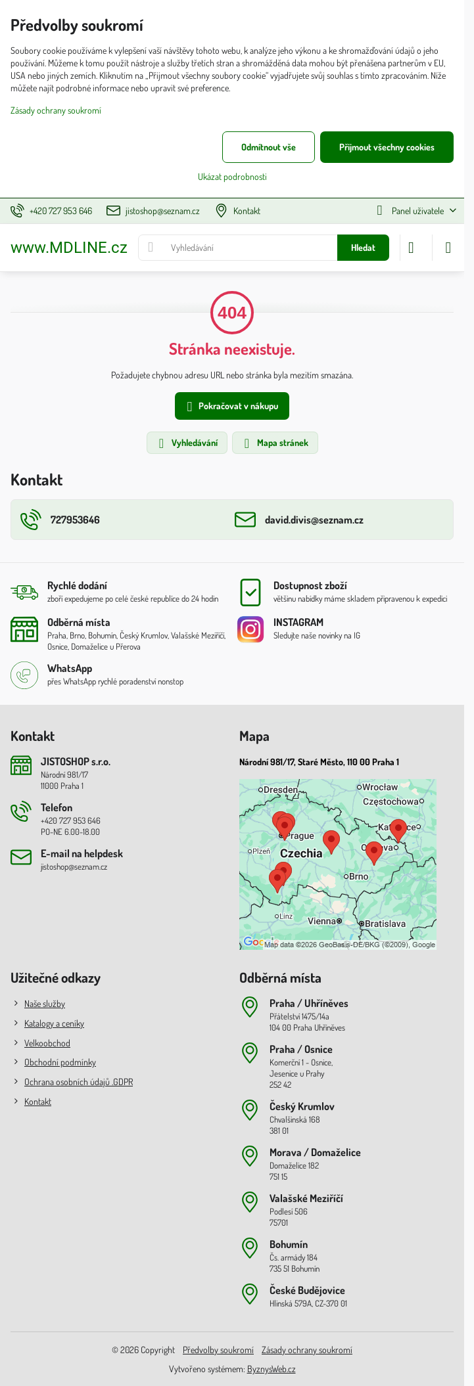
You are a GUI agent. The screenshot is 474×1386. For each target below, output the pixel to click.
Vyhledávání (186, 443)
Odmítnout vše (268, 146)
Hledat (363, 247)
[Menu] (448, 248)
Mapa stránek (274, 443)
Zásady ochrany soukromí (307, 1349)
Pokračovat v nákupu (230, 407)
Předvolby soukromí (218, 1349)
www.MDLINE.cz (69, 248)
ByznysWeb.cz (271, 1368)
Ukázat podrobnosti (232, 176)
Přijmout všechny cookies (387, 146)
